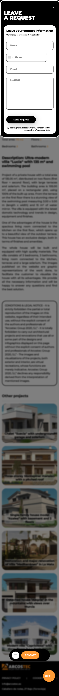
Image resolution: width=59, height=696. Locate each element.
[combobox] (10, 57)
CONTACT (30, 655)
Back (48, 675)
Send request (21, 119)
